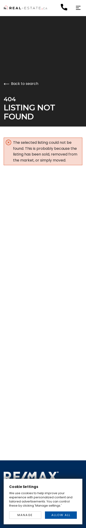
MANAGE (25, 515)
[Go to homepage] (43, 8)
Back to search (21, 83)
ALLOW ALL (60, 515)
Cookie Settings (24, 486)
